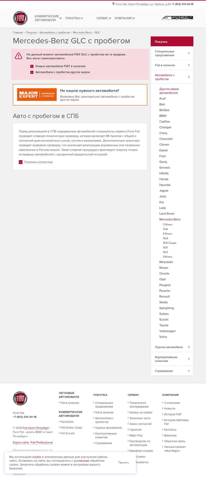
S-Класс (167, 256)
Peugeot (165, 285)
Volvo (163, 337)
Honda (163, 179)
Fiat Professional (42, 442)
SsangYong (166, 308)
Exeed (163, 150)
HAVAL (164, 173)
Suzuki (163, 319)
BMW (162, 116)
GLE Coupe (169, 243)
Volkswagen (167, 331)
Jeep (162, 196)
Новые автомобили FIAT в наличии (60, 66)
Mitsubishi (166, 262)
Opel (162, 279)
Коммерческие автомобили (70, 414)
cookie (36, 457)
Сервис (133, 395)
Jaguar (163, 191)
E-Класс (167, 233)
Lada (162, 208)
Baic (162, 104)
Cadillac (164, 122)
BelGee (164, 110)
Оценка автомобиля (172, 347)
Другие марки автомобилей (169, 91)
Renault (164, 296)
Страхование (172, 371)
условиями (81, 461)
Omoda (164, 273)
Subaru (164, 314)
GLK (165, 247)
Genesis (164, 168)
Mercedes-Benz (169, 219)
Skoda (163, 302)
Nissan (163, 268)
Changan (165, 127)
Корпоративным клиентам (172, 359)
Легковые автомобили (69, 395)
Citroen (164, 145)
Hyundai (164, 185)
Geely (163, 162)
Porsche (164, 291)
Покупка (100, 395)
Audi (162, 99)
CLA (165, 229)
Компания (170, 395)
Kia (161, 202)
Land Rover (167, 214)
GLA (165, 238)
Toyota (163, 325)
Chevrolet (166, 139)
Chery (163, 133)
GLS (165, 252)
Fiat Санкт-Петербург (36, 427)
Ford (162, 156)
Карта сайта (21, 442)
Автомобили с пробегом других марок (62, 72)
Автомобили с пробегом (172, 77)
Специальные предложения (172, 53)
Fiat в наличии (172, 65)
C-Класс (168, 224)
